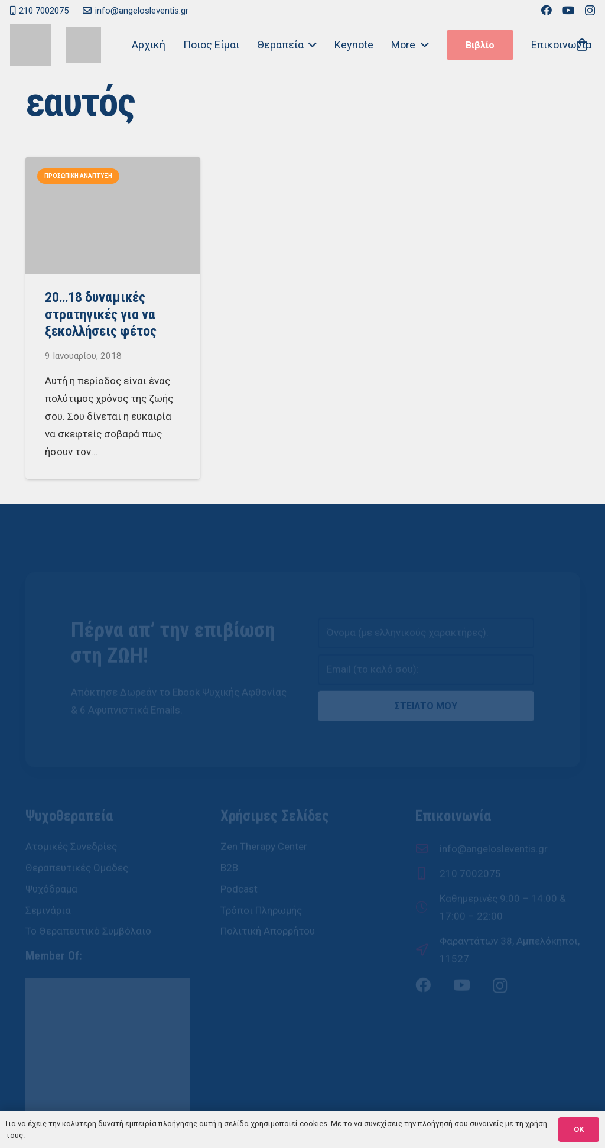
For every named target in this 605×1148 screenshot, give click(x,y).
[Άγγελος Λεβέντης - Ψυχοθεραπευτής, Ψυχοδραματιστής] (83, 45)
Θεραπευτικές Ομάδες (76, 832)
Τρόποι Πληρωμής (261, 874)
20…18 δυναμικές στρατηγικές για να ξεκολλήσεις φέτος (100, 314)
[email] (426, 633)
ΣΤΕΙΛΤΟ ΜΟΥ (426, 669)
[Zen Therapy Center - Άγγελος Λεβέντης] (30, 45)
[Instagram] (590, 11)
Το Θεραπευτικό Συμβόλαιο (88, 895)
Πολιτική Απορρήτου (267, 895)
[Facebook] (546, 10)
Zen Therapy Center (263, 810)
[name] (426, 597)
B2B (229, 832)
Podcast (239, 852)
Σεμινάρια (48, 874)
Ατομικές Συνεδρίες (71, 810)
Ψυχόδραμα (51, 852)
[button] (310, 45)
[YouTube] (568, 10)
